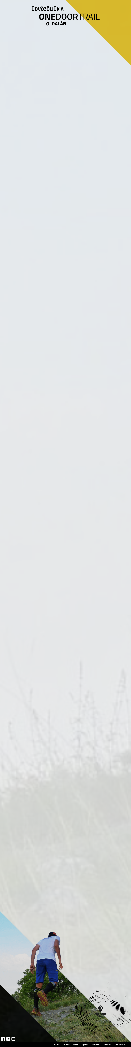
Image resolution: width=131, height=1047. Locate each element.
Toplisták (85, 1044)
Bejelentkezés (120, 1044)
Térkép (75, 1044)
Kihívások (66, 1044)
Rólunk (56, 1044)
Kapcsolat (107, 1044)
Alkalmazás (96, 1044)
